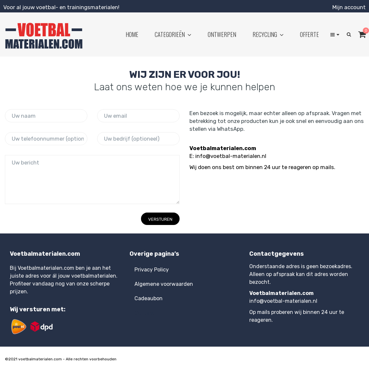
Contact (144, 313)
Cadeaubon (148, 298)
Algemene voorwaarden (163, 284)
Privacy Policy (151, 270)
